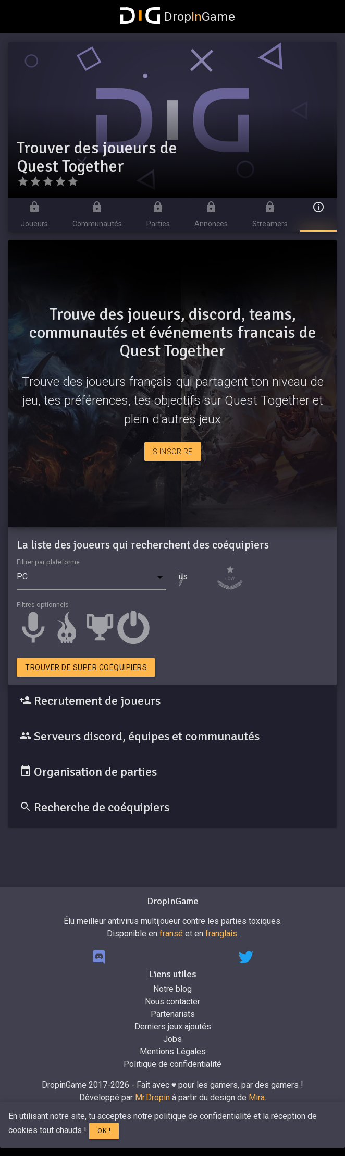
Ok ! (103, 1131)
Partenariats (173, 1014)
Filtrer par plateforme (48, 562)
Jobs (172, 1039)
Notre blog (172, 989)
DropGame (177, 16)
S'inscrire (173, 451)
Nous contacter (172, 1001)
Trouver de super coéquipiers (86, 667)
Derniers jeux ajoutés (172, 1026)
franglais (221, 934)
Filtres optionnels (43, 605)
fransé (171, 934)
